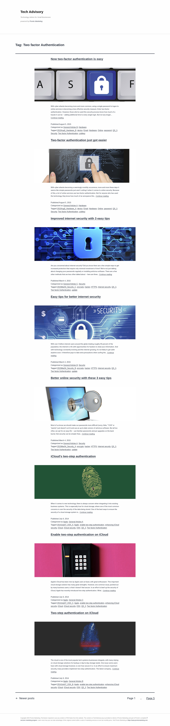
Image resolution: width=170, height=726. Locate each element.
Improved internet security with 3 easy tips (80, 218)
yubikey (82, 133)
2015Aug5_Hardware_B (66, 130)
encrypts (80, 287)
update (74, 290)
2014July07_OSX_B (65, 684)
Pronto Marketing (36, 21)
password (108, 130)
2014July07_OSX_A (65, 525)
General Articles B (70, 127)
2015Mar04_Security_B (66, 368)
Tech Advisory (31, 12)
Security (54, 133)
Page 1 (131, 698)
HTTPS (94, 287)
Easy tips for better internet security (76, 296)
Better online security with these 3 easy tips (81, 378)
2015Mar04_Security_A (66, 446)
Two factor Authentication (68, 133)
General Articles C (70, 284)
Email (86, 130)
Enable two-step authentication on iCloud (79, 534)
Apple (65, 522)
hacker (87, 287)
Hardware (82, 127)
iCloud (60, 528)
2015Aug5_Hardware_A (66, 209)
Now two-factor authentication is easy (77, 59)
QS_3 (115, 130)
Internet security (104, 287)
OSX (78, 528)
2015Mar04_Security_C (66, 287)
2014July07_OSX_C (65, 603)
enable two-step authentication (92, 525)
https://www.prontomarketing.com (138, 720)
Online (100, 130)
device (80, 130)
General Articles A (70, 206)
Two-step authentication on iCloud (74, 613)
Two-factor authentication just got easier (79, 140)
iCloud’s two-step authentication (73, 456)
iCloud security (70, 528)
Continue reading (57, 118)
